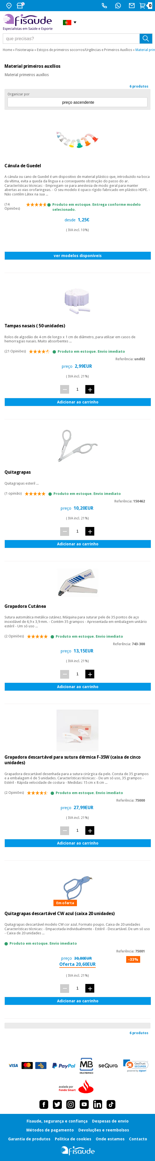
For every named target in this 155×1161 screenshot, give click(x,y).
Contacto (138, 1139)
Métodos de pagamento (50, 1130)
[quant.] (77, 389)
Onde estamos (110, 1139)
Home (7, 50)
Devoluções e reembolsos (103, 1130)
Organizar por (19, 94)
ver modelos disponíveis (78, 255)
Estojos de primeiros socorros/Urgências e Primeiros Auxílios (84, 50)
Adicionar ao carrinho (77, 402)
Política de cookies (73, 1139)
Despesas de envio (110, 1121)
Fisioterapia (24, 50)
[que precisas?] (78, 38)
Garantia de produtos (29, 1139)
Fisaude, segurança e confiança (57, 1121)
